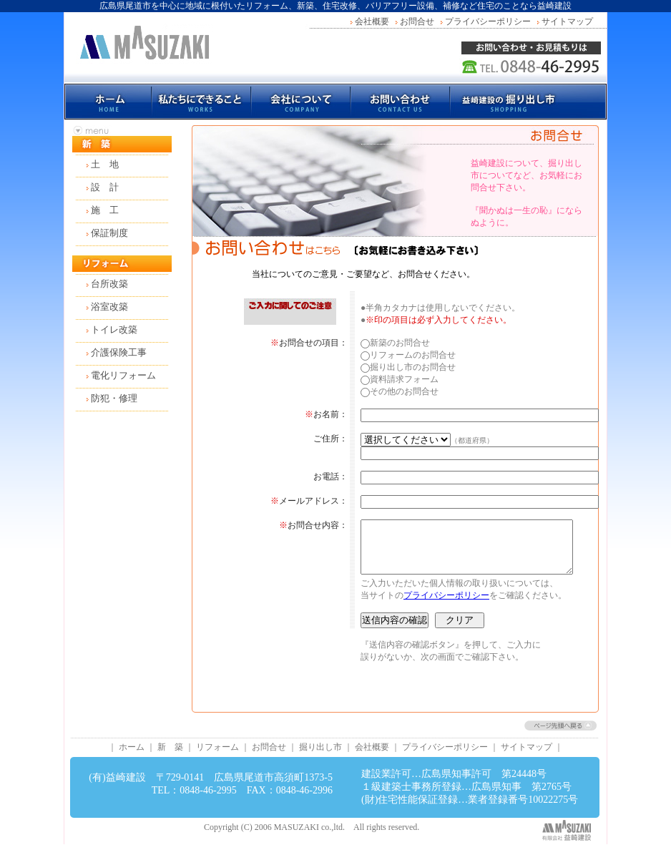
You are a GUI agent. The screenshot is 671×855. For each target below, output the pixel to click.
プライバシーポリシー (488, 21)
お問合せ (417, 21)
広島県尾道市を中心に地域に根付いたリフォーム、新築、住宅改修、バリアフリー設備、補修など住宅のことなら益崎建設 (335, 6)
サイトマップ (567, 21)
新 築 (170, 758)
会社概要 (372, 21)
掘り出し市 (320, 758)
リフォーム (217, 758)
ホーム (132, 758)
